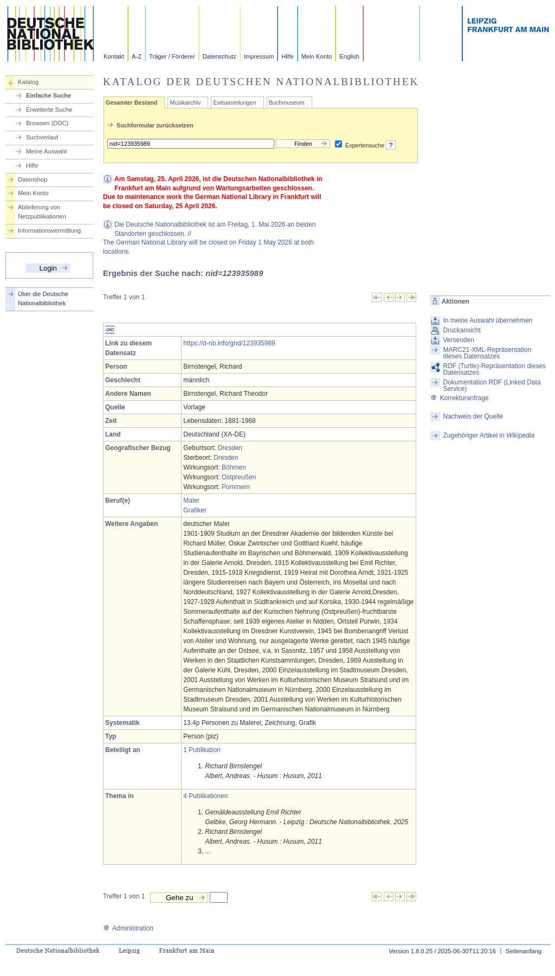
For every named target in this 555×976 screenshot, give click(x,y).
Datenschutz (219, 56)
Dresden (230, 448)
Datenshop (32, 179)
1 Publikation (202, 750)
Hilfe (287, 56)
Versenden (458, 340)
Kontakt (114, 56)
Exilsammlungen (234, 102)
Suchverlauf (42, 137)
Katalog (28, 82)
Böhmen (234, 467)
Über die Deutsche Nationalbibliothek (43, 298)
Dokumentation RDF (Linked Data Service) (491, 385)
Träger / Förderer (172, 56)
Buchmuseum (287, 102)
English (349, 56)
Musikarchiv (185, 102)
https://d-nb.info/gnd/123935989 (229, 343)
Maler (191, 500)
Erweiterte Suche (49, 109)
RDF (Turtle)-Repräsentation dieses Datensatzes (494, 369)
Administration (128, 928)
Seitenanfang (523, 951)
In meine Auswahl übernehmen (487, 320)
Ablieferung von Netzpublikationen (42, 212)
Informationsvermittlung (49, 230)
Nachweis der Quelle (473, 416)
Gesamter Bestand (131, 102)
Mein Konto (316, 56)
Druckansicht (461, 330)
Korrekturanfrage (459, 398)
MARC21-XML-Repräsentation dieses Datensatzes (487, 353)
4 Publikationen (205, 796)
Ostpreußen (239, 477)
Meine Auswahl (46, 151)
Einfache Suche (48, 95)
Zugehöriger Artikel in (488, 435)
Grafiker (194, 510)
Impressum (259, 56)
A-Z (136, 56)
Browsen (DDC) (47, 123)
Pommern (236, 487)
